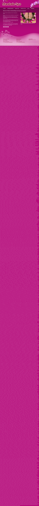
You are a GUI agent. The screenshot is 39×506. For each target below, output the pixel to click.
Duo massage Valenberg (35, 106)
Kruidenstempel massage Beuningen (33, 201)
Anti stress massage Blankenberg (4, 45)
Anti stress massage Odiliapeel (9, 58)
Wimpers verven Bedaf (26, 439)
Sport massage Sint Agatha (24, 328)
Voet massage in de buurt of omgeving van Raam (8, 429)
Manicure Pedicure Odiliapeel (13, 240)
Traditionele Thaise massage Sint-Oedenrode (29, 394)
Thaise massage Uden (16, 368)
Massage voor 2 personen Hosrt (31, 273)
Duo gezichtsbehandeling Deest (31, 69)
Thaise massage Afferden (24, 351)
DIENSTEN (17, 8)
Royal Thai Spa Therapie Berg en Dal (3, 290)
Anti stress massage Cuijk (35, 45)
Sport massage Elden (4, 318)
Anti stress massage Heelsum (11, 50)
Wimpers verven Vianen (14, 456)
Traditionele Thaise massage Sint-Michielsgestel (21, 394)
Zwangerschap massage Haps (21, 466)
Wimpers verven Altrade (30, 438)
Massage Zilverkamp (3, 261)
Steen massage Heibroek (10, 339)
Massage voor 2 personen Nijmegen (10, 278)
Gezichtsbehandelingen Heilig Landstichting (9, 141)
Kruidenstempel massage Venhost (26, 222)
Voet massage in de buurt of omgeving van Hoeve (14, 417)
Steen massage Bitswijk (18, 334)
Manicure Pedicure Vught (14, 245)
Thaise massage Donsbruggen (2, 355)
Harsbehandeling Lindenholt (33, 189)
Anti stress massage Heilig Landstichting (8, 51)
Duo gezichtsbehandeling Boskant (20, 68)
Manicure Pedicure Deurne (18, 229)
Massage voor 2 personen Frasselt (14, 268)
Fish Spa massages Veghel (18, 128)
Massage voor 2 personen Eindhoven (19, 267)
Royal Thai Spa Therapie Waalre (31, 311)
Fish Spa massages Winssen (31, 130)
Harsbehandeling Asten (16, 179)
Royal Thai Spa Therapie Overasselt (31, 306)
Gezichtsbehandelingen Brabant (2, 135)
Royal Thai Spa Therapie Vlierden (14, 311)
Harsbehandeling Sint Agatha (35, 194)
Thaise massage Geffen (25, 356)
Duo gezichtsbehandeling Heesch (31, 74)
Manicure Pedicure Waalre (19, 245)
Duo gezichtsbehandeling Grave (8, 73)
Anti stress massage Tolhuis (17, 61)
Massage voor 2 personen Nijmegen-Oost (32, 278)
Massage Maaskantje (5, 255)
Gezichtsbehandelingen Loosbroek (32, 145)
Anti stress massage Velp (26, 62)
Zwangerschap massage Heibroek (28, 467)
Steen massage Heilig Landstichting (23, 339)
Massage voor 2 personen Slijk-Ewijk (8, 283)
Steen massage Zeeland (2, 351)
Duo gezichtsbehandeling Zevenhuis (14, 91)
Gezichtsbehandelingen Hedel (2, 140)
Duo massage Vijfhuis (33, 107)
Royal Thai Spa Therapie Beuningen (27, 290)
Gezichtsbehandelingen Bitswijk (2, 134)
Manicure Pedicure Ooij (33, 240)
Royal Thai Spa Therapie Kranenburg (32, 300)
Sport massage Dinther (35, 316)
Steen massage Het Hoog (23, 340)
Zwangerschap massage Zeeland (20, 483)
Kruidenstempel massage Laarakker (31, 212)
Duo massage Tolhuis (19, 106)
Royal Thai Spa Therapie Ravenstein (27, 307)
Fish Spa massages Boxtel (12, 112)
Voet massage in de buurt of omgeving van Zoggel (15, 438)
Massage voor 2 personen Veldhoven (36, 284)
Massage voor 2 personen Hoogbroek (25, 273)
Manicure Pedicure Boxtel (18, 228)
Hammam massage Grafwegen (17, 163)
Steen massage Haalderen (9, 338)
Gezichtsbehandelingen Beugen (21, 133)
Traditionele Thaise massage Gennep (23, 379)
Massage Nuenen (26, 256)
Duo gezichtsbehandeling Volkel (10, 89)
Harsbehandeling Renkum (6, 194)
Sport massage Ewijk (18, 318)
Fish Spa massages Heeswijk (5, 117)
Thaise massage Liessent (4, 362)
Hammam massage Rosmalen (2, 174)
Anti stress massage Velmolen (20, 62)
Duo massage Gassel (8, 96)
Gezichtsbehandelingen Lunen (8, 146)
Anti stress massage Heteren (18, 52)
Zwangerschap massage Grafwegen (23, 465)
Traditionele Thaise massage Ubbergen (30, 395)
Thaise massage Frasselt (17, 356)
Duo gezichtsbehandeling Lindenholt (31, 79)
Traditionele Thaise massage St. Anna (11, 395)
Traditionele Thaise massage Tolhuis (24, 395)
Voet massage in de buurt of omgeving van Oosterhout (14, 427)
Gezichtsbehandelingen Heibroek (30, 140)
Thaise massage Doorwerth (7, 355)
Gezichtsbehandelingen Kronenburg (3, 144)
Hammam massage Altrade (2, 157)
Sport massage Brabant (2, 316)
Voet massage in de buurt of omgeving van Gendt (35, 410)
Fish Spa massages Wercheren (6, 130)
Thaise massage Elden (34, 355)
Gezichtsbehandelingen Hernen (33, 141)
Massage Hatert (32, 251)
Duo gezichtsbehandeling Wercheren (33, 89)
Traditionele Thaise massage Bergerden (27, 373)
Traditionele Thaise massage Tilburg (17, 395)
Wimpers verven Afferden (26, 438)
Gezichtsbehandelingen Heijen (35, 140)
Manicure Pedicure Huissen (30, 235)
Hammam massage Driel (7, 161)
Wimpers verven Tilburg (33, 454)
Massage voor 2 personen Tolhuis (31, 283)
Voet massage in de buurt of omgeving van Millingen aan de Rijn (27, 423)
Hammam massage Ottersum (19, 172)
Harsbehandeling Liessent (24, 189)
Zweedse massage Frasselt (24, 489)
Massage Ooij (11, 257)
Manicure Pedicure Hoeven (15, 235)
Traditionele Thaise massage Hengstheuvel (16, 382)
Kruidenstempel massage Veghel (3, 222)
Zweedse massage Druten (24, 488)
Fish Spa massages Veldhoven (23, 128)
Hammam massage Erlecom (2, 162)
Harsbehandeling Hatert (21, 185)
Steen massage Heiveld (28, 339)
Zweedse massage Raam (8, 500)
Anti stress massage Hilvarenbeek (29, 52)
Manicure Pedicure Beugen (15, 227)
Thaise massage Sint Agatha (6, 367)
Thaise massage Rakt (3, 366)
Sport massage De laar (18, 316)
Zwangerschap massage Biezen (30, 460)
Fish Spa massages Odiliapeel (21, 124)
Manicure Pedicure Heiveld (31, 233)
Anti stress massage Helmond (19, 51)
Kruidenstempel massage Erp (19, 205)
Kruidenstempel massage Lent (5, 213)
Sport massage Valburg (35, 329)
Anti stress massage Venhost (30, 62)
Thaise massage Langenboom (21, 361)
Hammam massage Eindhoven (27, 161)
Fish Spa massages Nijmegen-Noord (21, 123)
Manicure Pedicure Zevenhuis (35, 246)
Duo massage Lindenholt (11, 101)
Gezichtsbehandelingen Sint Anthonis (3, 152)
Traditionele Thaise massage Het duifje (6, 383)
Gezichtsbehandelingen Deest (30, 135)
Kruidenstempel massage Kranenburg (18, 212)
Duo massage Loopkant (19, 101)
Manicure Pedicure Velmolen (16, 244)
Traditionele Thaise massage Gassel (29, 378)
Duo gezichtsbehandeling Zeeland (8, 91)
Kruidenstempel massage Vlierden (12, 223)
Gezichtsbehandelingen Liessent (4, 145)
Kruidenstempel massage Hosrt (9, 211)
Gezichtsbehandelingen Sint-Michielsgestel (10, 152)
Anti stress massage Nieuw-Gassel (29, 56)
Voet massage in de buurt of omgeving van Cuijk (24, 405)
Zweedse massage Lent (15, 495)
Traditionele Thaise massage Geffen (35, 378)
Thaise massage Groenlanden (27, 357)
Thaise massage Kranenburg (6, 361)
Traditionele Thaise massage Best (34, 373)
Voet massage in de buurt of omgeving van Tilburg (10, 432)
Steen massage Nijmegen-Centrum (17, 344)
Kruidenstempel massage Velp (20, 222)
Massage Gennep (2, 251)
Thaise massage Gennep (5, 357)
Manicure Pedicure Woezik (21, 246)
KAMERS (32, 8)
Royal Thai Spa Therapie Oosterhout (8, 306)
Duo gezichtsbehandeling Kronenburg (16, 78)
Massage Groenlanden (19, 251)
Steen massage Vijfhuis (18, 349)
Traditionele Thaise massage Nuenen (25, 390)
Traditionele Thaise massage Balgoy (12, 372)
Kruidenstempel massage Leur (10, 213)
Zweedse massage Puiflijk (4, 500)
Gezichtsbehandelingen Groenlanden (3, 139)
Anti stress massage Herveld (35, 51)
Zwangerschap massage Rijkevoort (16, 478)
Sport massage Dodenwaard (6, 317)
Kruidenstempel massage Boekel (21, 202)
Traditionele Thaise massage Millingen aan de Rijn (20, 388)
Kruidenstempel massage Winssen (34, 224)
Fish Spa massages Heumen (2, 119)
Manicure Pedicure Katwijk (35, 235)
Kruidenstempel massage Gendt (20, 206)
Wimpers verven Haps (4, 445)
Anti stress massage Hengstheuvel (25, 51)
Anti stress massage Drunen (26, 47)
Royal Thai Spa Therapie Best (15, 290)
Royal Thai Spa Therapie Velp (24, 310)
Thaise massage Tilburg (3, 368)
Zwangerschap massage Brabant (33, 461)
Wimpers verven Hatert (8, 445)
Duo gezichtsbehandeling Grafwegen (32, 72)
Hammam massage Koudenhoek (22, 167)
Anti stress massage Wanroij (30, 63)
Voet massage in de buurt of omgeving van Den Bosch (30, 406)
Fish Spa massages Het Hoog (31, 118)
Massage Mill (17, 255)
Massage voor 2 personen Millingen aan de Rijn (15, 277)
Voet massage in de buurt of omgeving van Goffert (13, 411)
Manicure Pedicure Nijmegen (2, 239)
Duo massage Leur (30, 100)
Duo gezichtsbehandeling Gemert (8, 72)
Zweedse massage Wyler (35, 504)
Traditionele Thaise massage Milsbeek (28, 388)
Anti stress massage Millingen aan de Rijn (6, 56)
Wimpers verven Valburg (12, 455)
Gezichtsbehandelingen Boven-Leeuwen (26, 134)
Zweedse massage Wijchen (15, 504)
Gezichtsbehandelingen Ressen (2, 151)
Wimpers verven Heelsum (21, 445)
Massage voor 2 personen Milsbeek (22, 277)
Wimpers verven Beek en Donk (34, 439)
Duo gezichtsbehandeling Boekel (14, 68)
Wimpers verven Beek (30, 439)
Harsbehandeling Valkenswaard (22, 196)
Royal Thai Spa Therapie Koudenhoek (25, 300)
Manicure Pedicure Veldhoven (11, 244)
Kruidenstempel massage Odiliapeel (7, 217)
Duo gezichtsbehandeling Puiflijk (32, 84)
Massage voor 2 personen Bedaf (32, 262)
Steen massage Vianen (14, 349)
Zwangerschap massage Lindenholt (14, 472)
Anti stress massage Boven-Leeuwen (20, 45)
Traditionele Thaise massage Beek (24, 372)
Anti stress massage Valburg (32, 61)
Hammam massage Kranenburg (28, 167)
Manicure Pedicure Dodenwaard (27, 229)
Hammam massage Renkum (26, 173)
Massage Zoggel (7, 261)
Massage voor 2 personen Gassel (20, 268)
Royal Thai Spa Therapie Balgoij (33, 288)
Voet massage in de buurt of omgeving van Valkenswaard (24, 433)
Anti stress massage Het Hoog (13, 52)
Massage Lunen (1, 255)
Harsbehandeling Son (24, 195)
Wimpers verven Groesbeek (32, 444)
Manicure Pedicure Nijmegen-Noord (15, 239)
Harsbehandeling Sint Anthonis (2, 195)
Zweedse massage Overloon (32, 499)
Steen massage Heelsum (30, 338)
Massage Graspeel (12, 251)
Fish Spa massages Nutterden (16, 124)
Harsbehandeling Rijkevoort (15, 194)
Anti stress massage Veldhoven (15, 62)
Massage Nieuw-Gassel (37, 255)
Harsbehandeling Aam (23, 178)
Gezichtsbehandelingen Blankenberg (9, 134)
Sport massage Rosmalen (10, 328)
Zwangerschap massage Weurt (16, 482)
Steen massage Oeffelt (21, 345)
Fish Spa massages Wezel (15, 130)
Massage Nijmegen (1, 256)
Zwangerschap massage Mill (35, 473)
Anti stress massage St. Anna (7, 61)
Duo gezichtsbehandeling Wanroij (27, 89)
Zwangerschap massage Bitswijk (35, 460)
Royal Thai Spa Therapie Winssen (34, 312)
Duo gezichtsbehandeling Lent (35, 78)
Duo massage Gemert (20, 96)
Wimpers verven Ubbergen (3, 455)
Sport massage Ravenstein (27, 327)
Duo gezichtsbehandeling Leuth (7, 79)
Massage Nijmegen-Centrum (6, 256)
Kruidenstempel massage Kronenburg (24, 212)
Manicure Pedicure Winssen (16, 246)
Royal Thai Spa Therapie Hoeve (6, 299)
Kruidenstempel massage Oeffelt (12, 217)
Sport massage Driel (20, 317)
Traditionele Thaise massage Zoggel (27, 399)
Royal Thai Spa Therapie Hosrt (24, 299)
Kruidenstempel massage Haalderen (32, 207)
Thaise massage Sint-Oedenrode (23, 367)
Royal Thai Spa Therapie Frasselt (17, 294)
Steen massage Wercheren (5, 350)
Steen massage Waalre (34, 349)
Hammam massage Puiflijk (2, 173)
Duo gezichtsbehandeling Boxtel (33, 68)
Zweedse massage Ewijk (19, 489)
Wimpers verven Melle (9, 450)
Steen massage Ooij (34, 345)
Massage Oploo (17, 257)
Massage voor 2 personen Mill (8, 277)
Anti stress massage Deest (17, 46)
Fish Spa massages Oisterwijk (36, 124)
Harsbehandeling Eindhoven (2, 183)
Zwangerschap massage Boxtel (27, 461)
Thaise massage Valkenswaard (30, 368)
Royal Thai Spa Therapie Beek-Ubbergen (24, 289)
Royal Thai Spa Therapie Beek (11, 289)
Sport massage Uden (31, 329)
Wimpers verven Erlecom (6, 443)
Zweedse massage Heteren (2, 493)
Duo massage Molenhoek (26, 102)
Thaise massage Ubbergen (12, 368)
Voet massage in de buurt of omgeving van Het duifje (7, 416)
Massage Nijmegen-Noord (10, 256)
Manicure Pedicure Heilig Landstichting (25, 233)
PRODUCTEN (23, 8)
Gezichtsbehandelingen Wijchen (19, 155)
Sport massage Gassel (27, 318)
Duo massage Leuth (34, 100)
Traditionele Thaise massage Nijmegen (18, 389)
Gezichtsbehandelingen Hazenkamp (32, 139)
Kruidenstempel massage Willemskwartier (27, 224)
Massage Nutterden (33, 256)
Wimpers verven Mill (13, 450)
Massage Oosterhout (14, 257)
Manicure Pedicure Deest (8, 229)
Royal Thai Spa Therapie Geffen (28, 294)
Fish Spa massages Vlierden (20, 129)
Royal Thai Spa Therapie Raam (16, 307)
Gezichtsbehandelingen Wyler (4, 156)
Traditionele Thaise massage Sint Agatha (6, 394)
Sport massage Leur (22, 323)
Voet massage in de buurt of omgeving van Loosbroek (32, 421)
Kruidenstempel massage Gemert (15, 206)
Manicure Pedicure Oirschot (23, 240)
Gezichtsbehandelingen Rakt (19, 150)
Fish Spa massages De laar (36, 112)
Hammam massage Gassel (21, 162)
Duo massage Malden (5, 102)
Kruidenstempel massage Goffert (32, 206)
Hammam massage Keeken (3, 167)
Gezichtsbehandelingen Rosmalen (14, 151)
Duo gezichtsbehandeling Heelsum (20, 74)
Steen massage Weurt (10, 350)
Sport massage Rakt (23, 327)
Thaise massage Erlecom (5, 356)
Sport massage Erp (15, 318)
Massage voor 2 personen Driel (33, 266)
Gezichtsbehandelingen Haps (21, 139)
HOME (4, 8)
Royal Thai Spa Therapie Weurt (10, 312)
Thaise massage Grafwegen (14, 357)
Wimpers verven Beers (6, 440)
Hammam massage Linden (34, 168)
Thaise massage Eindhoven (29, 355)
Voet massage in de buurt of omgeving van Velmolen (13, 434)
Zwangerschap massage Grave (34, 465)
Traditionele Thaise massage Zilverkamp (20, 399)
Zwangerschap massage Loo (20, 472)
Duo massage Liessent (3, 101)
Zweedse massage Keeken (8, 494)
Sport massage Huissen (8, 322)
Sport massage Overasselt (2, 327)
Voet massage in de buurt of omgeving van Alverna (22, 400)
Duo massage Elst (28, 95)
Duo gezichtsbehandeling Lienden (13, 79)
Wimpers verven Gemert (35, 443)
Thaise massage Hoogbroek (5, 360)
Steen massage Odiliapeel (17, 345)
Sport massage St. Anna (15, 329)
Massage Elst (11, 250)
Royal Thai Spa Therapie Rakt (21, 307)
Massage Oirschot (4, 257)
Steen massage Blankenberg (22, 334)
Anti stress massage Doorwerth (17, 47)
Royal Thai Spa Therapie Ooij (2, 306)
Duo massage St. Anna (12, 106)
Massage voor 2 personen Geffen (25, 268)
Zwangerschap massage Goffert (17, 465)
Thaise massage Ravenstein (7, 366)
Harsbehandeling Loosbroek (8, 190)
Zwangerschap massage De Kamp (11, 462)
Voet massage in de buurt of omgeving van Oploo (23, 427)
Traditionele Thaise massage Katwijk (33, 384)
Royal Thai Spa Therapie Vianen (3, 311)
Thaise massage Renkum (16, 366)
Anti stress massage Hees (16, 50)
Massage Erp (17, 250)
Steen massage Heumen (32, 340)
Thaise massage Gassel (21, 356)
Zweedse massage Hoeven (22, 493)
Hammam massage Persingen (35, 172)
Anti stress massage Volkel (16, 63)
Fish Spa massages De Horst (26, 112)
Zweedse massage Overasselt (27, 499)
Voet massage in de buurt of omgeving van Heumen (34, 416)
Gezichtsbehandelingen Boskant (20, 134)
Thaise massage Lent (26, 361)
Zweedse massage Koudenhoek (27, 494)
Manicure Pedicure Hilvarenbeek (6, 235)
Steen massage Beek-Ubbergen (17, 333)
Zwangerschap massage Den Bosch (29, 462)
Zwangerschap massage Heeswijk (23, 467)
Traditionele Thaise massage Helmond (9, 382)
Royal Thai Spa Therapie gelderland (34, 294)
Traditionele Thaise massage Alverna (13, 371)
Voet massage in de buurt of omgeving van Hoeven (22, 417)
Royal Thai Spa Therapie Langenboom (13, 301)
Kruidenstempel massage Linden (33, 213)
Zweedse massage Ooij (4, 499)
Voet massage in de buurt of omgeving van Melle (10, 423)
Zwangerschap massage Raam (20, 477)
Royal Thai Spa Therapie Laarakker (7, 301)
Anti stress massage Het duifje (8, 52)
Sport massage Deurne (31, 316)
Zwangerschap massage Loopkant (25, 472)
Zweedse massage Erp (15, 489)
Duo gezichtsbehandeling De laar (25, 69)
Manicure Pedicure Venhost (25, 244)
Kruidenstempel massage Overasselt (22, 218)
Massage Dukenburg (2, 250)
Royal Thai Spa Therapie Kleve (19, 300)
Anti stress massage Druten (31, 47)
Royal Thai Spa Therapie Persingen (5, 307)
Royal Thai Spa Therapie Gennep (13, 295)
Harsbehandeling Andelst (2, 179)
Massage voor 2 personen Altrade (23, 261)
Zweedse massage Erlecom (11, 489)
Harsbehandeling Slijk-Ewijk (20, 195)
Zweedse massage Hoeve (17, 493)
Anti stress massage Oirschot (19, 58)
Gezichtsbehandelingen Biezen (33, 133)
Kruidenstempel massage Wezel (14, 224)
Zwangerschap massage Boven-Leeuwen (21, 461)
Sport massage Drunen (24, 317)
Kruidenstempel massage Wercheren (3, 224)
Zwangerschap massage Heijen (34, 467)
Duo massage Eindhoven (21, 95)
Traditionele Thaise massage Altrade (6, 371)
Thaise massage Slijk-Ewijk (29, 367)
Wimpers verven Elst (2, 443)
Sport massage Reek (31, 327)
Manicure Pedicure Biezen (25, 227)
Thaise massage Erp (8, 356)
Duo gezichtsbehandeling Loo (36, 79)
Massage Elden (8, 250)
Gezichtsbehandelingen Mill (36, 146)
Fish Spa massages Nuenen (6, 124)
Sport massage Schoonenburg (18, 328)
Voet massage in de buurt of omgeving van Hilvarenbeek (5, 417)
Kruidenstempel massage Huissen (15, 211)
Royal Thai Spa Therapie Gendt (7, 295)
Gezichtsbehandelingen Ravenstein (25, 150)
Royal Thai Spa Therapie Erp (6, 294)
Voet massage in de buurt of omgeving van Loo (15, 421)
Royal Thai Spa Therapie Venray (36, 310)
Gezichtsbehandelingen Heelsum (8, 140)
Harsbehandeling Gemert (7, 184)
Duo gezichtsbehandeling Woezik (32, 90)
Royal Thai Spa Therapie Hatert (28, 296)
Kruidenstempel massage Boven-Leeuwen (33, 202)
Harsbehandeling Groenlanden (2, 185)
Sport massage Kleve (27, 322)
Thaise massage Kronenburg (11, 361)
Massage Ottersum (22, 257)
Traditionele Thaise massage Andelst (19, 371)
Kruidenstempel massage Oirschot (18, 217)
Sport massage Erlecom (11, 318)
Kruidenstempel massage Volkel (17, 223)
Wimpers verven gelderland (30, 443)
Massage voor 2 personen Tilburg (25, 283)
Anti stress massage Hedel (6, 50)
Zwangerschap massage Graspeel (29, 465)
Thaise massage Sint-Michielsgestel (18, 367)
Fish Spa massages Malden (4, 122)
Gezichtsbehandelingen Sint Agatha (33, 151)
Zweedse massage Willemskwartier (20, 504)
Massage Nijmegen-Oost (15, 256)
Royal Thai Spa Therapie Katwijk (35, 299)
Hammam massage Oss (15, 172)
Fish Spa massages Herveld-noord (20, 118)
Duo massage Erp (35, 95)
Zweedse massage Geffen (33, 489)
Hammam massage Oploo (10, 172)
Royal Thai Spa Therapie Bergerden (10, 290)
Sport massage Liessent (34, 323)
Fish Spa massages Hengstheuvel (5, 118)
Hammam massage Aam (32, 156)
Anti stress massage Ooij (29, 58)
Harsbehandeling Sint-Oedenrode (14, 195)
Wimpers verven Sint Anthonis (4, 454)
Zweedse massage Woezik (31, 504)
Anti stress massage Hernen (30, 51)
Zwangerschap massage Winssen (3, 483)
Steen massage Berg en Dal (30, 333)
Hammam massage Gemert (35, 162)
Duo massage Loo (15, 101)
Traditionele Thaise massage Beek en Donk (31, 372)
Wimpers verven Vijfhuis (19, 456)
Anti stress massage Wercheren (36, 63)
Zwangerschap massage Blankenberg (3, 461)
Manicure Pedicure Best (11, 227)
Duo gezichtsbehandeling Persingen (26, 84)
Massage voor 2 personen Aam (11, 261)
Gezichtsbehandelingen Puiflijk (8, 150)
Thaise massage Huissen (14, 360)
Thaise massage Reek (12, 366)
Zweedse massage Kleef (18, 494)
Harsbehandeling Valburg (12, 196)
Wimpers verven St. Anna (29, 454)
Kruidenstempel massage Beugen (27, 201)
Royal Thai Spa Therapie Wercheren (4, 312)
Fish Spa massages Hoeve (13, 119)
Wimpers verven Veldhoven (31, 455)
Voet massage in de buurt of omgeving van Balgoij (27, 401)
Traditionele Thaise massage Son (5, 395)
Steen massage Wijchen (18, 350)
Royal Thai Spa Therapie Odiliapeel (18, 305)
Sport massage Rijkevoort (5, 328)
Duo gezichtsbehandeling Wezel (7, 90)
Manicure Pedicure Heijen (15, 233)
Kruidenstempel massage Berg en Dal (9, 201)
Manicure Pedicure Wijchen (5, 246)
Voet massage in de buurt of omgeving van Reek (34, 429)
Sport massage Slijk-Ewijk (7, 329)
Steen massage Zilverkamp (11, 351)
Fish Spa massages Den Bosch (7, 113)
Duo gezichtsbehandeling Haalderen (27, 73)
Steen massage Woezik (32, 350)
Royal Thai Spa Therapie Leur (24, 301)
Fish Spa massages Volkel (25, 129)
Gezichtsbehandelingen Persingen (3, 150)
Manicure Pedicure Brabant (22, 228)
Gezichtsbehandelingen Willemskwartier (25, 155)
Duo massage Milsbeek (22, 102)
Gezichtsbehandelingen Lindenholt (15, 145)
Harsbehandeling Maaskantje (22, 190)
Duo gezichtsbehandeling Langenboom (29, 78)
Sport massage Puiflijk (15, 327)
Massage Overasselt (26, 257)
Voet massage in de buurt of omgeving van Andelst (30, 400)
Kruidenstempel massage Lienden (21, 213)
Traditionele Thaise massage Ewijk (16, 378)
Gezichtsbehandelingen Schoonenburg (26, 151)
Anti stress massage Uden (28, 61)
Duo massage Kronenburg (14, 100)
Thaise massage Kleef (31, 360)
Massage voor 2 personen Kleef (22, 274)
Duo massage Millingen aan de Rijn (17, 102)
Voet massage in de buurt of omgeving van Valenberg (15, 433)
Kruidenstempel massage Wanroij (34, 223)
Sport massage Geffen (31, 318)
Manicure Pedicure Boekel (2, 228)
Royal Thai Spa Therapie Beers (30, 289)
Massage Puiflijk (36, 257)
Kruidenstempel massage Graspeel (7, 207)
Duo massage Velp (18, 107)
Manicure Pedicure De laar (3, 229)
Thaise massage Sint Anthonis (12, 367)
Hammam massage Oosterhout (5, 172)
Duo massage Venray (26, 107)
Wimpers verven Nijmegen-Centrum (10, 451)
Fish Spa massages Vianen (10, 129)
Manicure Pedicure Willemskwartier (11, 246)
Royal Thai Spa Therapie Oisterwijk (35, 305)
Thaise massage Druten (20, 355)
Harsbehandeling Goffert (20, 184)
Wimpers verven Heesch (29, 445)
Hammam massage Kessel (8, 167)
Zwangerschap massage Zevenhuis (26, 483)
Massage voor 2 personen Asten (15, 262)
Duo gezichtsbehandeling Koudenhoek (3, 78)
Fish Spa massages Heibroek (10, 117)
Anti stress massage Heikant (2, 51)
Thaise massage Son (33, 367)
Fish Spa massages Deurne (12, 113)
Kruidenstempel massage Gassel (36, 205)
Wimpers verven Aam (22, 438)
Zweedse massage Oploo (13, 499)
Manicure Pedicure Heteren (33, 234)
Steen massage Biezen (14, 334)
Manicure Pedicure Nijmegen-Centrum (8, 239)
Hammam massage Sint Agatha (19, 174)
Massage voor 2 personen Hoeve (13, 273)
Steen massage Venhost (6, 349)
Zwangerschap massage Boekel (9, 461)
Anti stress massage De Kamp (7, 46)
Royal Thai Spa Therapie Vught (25, 311)
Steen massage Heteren (27, 340)
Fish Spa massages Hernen (10, 118)
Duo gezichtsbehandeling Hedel (14, 74)
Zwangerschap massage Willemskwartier (33, 482)
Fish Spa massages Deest (2, 113)
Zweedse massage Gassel (29, 489)
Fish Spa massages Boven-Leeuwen (6, 112)
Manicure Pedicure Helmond (36, 233)
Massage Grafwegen (9, 251)
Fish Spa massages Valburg (2, 128)
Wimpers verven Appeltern (9, 439)
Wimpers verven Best (24, 440)
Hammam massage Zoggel (19, 178)
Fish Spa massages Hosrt (28, 119)
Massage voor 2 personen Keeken (10, 274)
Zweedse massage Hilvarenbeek (12, 493)
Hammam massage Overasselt (24, 172)
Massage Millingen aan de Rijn (21, 255)
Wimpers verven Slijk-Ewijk (21, 454)
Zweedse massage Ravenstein (17, 500)
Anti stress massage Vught (21, 63)
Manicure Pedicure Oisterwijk (28, 240)
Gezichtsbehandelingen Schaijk (20, 151)
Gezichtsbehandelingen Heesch (19, 140)
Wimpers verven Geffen (26, 443)
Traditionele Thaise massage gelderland (3, 379)
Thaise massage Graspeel (18, 357)
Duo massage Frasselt (5, 96)
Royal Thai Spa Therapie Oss (19, 306)
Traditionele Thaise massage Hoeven (7, 384)
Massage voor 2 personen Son (13, 283)
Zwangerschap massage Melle (29, 473)
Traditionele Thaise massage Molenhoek (34, 388)
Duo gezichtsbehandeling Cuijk (7, 69)
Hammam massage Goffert (12, 163)
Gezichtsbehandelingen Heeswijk (24, 140)
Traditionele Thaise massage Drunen (4, 377)
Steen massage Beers (22, 333)
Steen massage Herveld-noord (13, 340)
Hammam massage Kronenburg (34, 167)
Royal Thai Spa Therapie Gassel (23, 294)
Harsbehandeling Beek (32, 179)
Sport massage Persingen (11, 327)
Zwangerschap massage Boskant (15, 461)
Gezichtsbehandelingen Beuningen (27, 133)
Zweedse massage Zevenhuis (7, 505)
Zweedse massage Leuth (23, 495)
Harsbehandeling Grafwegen (24, 184)
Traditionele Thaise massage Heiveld (3, 382)
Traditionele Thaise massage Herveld (30, 382)
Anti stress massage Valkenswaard (5, 62)
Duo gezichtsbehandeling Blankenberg (8, 68)
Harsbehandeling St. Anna (28, 195)
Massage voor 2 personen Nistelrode (7, 279)
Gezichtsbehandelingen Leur (26, 144)
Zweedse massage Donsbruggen (5, 488)
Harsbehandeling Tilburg (33, 195)
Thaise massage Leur (30, 361)
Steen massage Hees (34, 338)
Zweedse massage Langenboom (10, 495)
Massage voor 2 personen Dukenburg (12, 267)
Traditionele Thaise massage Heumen (26, 383)
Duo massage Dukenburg (17, 95)
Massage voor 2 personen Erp (2, 268)
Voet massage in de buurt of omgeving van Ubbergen (27, 432)
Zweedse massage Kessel (13, 494)
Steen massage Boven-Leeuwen (36, 334)
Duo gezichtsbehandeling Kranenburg (10, 78)
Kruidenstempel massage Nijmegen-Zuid (13, 216)
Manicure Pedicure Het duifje (23, 234)
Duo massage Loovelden (28, 101)
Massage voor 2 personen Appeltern (9, 262)
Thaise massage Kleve (35, 360)
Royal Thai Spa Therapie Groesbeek (11, 296)
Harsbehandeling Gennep (16, 184)
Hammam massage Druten (17, 161)
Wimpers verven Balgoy (22, 439)
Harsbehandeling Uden (8, 196)
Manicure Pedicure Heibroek (10, 233)
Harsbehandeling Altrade (32, 178)
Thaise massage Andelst (37, 351)
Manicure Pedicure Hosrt (25, 235)
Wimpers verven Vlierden (23, 456)
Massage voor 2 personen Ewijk (8, 268)
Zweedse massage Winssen (26, 504)
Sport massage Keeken (16, 322)
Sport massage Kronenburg (4, 323)
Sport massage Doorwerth (16, 317)
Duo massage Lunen (31, 101)
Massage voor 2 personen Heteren (32, 272)
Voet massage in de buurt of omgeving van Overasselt (10, 428)
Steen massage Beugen (5, 334)
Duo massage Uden (27, 106)
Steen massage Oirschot (25, 345)
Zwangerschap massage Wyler (14, 483)
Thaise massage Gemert (34, 356)
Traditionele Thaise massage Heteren (19, 383)
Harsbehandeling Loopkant (3, 190)
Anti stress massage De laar (12, 46)
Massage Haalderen (26, 251)
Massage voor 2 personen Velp (9, 285)
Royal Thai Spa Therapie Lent (19, 301)
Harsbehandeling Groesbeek (7, 185)
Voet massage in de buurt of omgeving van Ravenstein (25, 429)
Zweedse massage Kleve (22, 494)
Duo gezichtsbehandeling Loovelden (15, 80)
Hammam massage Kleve (17, 167)
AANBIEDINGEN (10, 8)
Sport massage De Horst (10, 316)
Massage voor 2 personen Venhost (15, 285)
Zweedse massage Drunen (20, 488)
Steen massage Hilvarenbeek (36, 340)
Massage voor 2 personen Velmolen (3, 285)
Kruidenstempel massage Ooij (30, 217)
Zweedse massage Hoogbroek (27, 493)
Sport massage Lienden (29, 323)
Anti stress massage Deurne (27, 46)
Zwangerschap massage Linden (8, 472)
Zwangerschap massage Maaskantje (12, 473)
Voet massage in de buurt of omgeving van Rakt (16, 429)
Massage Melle (14, 255)
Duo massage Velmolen (14, 107)
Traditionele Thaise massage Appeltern (32, 371)
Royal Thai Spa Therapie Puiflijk (10, 307)
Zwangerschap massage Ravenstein (31, 477)
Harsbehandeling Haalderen (12, 185)
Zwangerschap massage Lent (19, 471)
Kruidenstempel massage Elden (2, 205)
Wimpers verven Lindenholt (8, 449)
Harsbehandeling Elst (11, 183)
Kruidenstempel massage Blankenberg (15, 202)
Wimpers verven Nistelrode (32, 451)
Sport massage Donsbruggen (11, 317)
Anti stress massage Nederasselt (23, 56)
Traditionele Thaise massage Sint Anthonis (13, 394)
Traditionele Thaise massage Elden (31, 377)
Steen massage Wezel (14, 350)
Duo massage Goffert (32, 96)
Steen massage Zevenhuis (6, 351)
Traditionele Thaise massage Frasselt (22, 378)
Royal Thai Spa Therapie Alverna (4, 288)
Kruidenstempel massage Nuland (32, 216)
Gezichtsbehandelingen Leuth (31, 144)
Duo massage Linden (7, 101)
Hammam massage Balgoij (31, 157)
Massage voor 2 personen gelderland (32, 268)
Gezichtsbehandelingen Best (16, 133)
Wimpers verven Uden (8, 455)
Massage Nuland (29, 256)
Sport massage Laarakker (9, 323)
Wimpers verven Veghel (26, 455)
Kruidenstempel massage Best (21, 201)
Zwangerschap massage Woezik (8, 483)
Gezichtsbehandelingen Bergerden (11, 133)
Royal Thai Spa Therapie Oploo (14, 306)
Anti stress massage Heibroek (31, 50)
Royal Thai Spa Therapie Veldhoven (13, 310)
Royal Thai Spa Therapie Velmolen (19, 310)
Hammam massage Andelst (12, 157)
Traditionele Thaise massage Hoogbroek (14, 384)
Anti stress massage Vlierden (11, 63)
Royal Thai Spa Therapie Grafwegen (25, 295)
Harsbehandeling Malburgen (27, 190)
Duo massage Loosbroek (23, 101)
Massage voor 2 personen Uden (4, 284)
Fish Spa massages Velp (34, 128)
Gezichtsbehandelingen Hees (13, 140)
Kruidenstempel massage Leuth (15, 213)
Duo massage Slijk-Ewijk (4, 106)
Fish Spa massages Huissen (33, 119)
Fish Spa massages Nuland (11, 124)
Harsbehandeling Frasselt (27, 183)
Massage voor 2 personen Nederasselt (35, 277)
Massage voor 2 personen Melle (2, 277)
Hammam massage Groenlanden (32, 163)
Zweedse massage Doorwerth (10, 488)
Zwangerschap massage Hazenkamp (33, 466)
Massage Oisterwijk (8, 257)
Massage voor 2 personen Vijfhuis (32, 285)
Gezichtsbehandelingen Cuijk (8, 135)
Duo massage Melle (9, 102)
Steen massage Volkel (26, 349)
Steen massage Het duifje (18, 340)
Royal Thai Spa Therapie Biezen (32, 290)
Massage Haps (29, 251)
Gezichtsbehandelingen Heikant (2, 141)
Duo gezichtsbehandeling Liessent (19, 79)
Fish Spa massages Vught (29, 129)
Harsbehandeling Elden (7, 183)
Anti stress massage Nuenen (32, 57)
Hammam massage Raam (7, 173)
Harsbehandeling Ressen (11, 194)
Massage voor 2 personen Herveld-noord (12, 272)
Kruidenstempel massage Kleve (5, 212)
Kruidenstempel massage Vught (23, 223)
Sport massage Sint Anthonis (28, 328)
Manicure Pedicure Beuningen (20, 227)
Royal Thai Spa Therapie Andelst (10, 288)
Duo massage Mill (12, 102)
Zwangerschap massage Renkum (4, 478)
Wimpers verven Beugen (28, 440)
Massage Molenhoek (29, 255)
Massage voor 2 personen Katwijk (4, 274)
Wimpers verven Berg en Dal (15, 440)
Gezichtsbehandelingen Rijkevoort (8, 151)
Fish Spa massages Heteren (36, 118)
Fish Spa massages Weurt (11, 130)
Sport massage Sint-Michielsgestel (34, 328)
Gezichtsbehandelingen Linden (9, 145)
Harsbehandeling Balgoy (24, 179)
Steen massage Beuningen (9, 334)
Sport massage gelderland (35, 318)
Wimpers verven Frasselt (18, 443)
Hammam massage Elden (32, 161)
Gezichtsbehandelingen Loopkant (26, 145)
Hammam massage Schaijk (7, 174)
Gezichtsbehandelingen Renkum (35, 150)
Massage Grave (15, 251)
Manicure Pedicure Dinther (22, 229)
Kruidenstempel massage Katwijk (20, 211)
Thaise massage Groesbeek (32, 357)
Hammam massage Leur (16, 168)
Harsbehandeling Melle (36, 190)
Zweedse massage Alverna (19, 484)
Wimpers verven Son (25, 454)
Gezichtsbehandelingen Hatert (26, 139)
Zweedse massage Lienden (28, 495)
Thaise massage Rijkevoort (25, 366)
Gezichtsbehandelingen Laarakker (9, 144)
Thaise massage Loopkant (21, 362)
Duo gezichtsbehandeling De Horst (13, 69)
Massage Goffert (5, 251)
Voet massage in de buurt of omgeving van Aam (35, 399)
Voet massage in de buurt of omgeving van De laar (12, 406)
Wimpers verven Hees (25, 445)
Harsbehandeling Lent (7, 189)
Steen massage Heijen (14, 339)
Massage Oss (20, 257)
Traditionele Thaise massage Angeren (25, 371)
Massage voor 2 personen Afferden (17, 261)
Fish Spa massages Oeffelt (26, 124)
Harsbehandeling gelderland (2, 184)
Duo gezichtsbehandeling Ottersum (7, 84)
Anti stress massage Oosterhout (34, 58)
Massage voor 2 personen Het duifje (19, 272)
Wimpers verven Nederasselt (33, 450)
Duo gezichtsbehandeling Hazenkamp (8, 74)
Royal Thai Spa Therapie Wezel (16, 312)
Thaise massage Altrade (28, 351)
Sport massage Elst (7, 318)
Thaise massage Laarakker (16, 361)
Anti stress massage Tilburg (13, 61)
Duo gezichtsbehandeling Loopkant (3, 80)
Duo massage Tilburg (15, 106)
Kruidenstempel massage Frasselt (30, 205)
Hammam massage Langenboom (6, 168)
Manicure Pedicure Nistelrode (32, 239)
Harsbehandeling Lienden (19, 189)
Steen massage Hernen (5, 340)
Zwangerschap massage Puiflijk (15, 477)
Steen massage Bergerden (35, 333)
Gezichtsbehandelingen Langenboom (15, 144)
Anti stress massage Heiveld (14, 51)
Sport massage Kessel (20, 322)
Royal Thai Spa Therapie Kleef (14, 300)
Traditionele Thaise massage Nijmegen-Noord (34, 389)
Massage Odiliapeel (36, 256)
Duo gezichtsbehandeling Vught (15, 89)
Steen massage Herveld (9, 340)
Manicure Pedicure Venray (30, 244)
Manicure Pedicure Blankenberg (35, 227)
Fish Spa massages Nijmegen (8, 123)
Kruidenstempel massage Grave (12, 207)
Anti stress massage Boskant (14, 45)
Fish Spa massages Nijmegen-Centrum (14, 123)
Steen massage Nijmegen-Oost (28, 344)
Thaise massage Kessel (27, 360)
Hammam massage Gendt (2, 163)
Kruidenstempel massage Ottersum (16, 218)
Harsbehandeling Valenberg (17, 196)
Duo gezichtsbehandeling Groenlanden (14, 73)
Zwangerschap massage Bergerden (7, 460)
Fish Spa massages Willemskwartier (26, 130)
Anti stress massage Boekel (9, 45)
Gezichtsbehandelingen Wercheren (3, 155)
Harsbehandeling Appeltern (11, 179)
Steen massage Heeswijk (5, 339)
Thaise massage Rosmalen (29, 366)
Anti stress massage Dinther (32, 46)
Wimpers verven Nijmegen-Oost (22, 451)
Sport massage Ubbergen (27, 329)
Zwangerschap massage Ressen (9, 478)
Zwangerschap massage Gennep (11, 465)
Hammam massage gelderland (30, 162)
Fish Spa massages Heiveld (32, 117)
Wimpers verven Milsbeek (24, 450)
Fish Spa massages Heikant (20, 117)
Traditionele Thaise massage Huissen (27, 384)
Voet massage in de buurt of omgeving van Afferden (4, 400)
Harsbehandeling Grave (34, 184)
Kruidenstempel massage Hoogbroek (3, 211)
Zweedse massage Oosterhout (8, 499)
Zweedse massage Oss (18, 499)
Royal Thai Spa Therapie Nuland (6, 305)
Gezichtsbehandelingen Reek (30, 150)
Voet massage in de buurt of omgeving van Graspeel (31, 411)
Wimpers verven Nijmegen (5, 451)
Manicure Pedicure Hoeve (11, 235)
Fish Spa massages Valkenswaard (13, 128)
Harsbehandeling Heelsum (35, 185)
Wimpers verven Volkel (27, 456)
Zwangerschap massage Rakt (25, 477)
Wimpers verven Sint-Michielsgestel (10, 454)
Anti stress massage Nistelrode (27, 57)
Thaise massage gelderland (29, 356)
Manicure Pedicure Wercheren (28, 245)
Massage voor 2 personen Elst (30, 267)
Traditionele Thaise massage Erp (10, 378)
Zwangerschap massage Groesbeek (10, 466)
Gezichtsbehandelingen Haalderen (15, 139)
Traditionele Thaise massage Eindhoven (24, 377)
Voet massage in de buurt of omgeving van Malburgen (31, 422)
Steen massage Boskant (31, 334)
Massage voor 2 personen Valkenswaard (23, 284)
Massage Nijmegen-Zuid (19, 256)
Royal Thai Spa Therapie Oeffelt (24, 305)
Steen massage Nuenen (4, 345)
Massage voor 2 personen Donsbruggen (20, 266)
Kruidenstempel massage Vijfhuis (6, 223)
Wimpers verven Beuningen (32, 440)
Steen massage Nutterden (12, 345)
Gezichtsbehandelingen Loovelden (3, 146)
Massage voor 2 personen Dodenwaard (6, 266)
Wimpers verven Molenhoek (28, 450)
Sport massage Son (10, 329)
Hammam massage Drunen (12, 161)
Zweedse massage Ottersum (22, 499)
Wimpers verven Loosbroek (21, 449)
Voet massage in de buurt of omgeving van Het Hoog (16, 416)
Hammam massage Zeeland (3, 178)
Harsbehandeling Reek (2, 194)
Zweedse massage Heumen (7, 493)
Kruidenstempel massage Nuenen (26, 216)
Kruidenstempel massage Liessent (27, 213)
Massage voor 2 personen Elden (24, 267)
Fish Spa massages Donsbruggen (34, 113)
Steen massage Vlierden (22, 349)
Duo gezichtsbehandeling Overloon (20, 84)
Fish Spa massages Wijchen (20, 130)
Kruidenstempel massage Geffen (3, 206)
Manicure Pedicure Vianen (35, 244)
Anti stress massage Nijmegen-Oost (16, 57)
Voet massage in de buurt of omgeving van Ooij (6, 427)
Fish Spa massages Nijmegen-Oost (27, 123)
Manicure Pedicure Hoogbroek (20, 235)
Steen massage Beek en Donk (11, 333)
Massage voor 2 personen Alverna (29, 261)
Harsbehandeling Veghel (27, 196)
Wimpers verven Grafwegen (13, 444)
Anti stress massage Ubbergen (23, 61)
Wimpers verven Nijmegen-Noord (16, 451)
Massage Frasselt (22, 250)
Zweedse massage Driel (15, 488)
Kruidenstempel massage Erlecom (14, 205)
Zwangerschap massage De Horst (5, 462)
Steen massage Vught (30, 349)
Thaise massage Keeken (23, 360)
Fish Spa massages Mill (13, 122)
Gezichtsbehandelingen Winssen (32, 155)
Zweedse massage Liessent (33, 495)
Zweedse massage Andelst (23, 484)
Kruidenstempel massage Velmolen (15, 222)
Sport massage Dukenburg (32, 317)
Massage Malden (11, 255)
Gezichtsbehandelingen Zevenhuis (15, 156)
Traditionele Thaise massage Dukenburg (17, 377)
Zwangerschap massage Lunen (6, 473)
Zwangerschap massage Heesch (17, 467)
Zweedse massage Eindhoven (34, 488)
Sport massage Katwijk (12, 322)
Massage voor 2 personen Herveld (6, 272)
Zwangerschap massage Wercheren (10, 482)
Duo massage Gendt (24, 96)
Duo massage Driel (5, 95)
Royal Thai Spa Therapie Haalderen (17, 296)
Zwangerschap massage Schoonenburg (33, 478)
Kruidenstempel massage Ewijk (24, 205)
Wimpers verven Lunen (30, 449)
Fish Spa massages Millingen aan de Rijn (19, 122)
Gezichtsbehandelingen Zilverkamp (21, 156)
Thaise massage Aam (19, 351)
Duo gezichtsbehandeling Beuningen (26, 67)
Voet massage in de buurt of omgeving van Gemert (26, 410)
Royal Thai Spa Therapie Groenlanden (4, 296)
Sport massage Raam (19, 327)
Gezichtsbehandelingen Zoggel (27, 156)
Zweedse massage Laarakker (4, 495)
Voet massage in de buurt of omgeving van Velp (22, 434)
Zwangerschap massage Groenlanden (3, 466)
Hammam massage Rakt (11, 173)
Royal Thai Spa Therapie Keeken (3, 300)
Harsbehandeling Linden (28, 189)
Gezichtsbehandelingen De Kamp (19, 135)
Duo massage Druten (12, 95)
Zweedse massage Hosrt (32, 493)
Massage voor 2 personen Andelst (35, 261)
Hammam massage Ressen (31, 173)
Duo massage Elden (25, 95)
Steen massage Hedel (26, 338)
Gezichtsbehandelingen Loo (21, 145)
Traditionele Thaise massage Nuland (32, 390)
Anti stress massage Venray (35, 62)
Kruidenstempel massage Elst (8, 205)
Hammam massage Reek (21, 173)
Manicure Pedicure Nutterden (8, 240)
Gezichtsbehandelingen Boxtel (32, 134)
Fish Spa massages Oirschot (31, 124)
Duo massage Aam (30, 91)
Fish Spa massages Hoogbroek (23, 119)
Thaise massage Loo (17, 362)
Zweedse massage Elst (6, 489)
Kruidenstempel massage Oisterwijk (24, 217)
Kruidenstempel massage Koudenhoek (11, 212)
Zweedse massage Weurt (6, 504)
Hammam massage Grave (27, 163)
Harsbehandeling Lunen (17, 190)
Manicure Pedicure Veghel (6, 244)
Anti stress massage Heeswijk (25, 50)
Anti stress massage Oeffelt (14, 58)
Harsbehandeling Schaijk (25, 194)
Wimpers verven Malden (5, 450)
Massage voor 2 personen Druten (6, 267)
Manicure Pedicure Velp (21, 244)
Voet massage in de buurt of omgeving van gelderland (17, 410)
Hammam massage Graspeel (22, 163)
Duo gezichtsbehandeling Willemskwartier (19, 90)
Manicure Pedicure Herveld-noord (18, 234)
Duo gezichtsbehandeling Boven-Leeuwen (26, 68)
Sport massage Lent (18, 323)
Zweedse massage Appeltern (33, 484)
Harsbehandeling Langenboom (2, 189)
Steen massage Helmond (33, 339)
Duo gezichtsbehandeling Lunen (21, 80)
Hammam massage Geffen (25, 162)
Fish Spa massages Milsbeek (25, 122)
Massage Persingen (33, 257)
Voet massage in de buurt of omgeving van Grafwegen (22, 411)
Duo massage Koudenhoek (5, 100)
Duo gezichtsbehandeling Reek (19, 85)
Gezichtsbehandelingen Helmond (21, 141)
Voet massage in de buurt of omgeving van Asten (19, 401)
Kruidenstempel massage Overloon (28, 218)
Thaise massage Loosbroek (25, 362)
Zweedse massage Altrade (14, 484)
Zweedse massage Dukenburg (29, 488)
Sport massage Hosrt (4, 322)
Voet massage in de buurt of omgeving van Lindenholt (5, 421)
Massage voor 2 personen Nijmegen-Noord (24, 278)
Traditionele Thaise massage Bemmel (14, 373)
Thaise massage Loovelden (30, 362)
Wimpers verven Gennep (5, 444)
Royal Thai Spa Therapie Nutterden (12, 305)
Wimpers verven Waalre (35, 456)
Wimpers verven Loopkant (16, 449)
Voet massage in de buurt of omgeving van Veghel (34, 433)
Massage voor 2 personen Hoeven (19, 273)
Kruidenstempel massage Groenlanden (18, 207)
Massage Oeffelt (1, 257)
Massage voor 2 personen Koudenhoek (33, 274)
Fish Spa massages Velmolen (28, 128)
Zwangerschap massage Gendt (5, 465)
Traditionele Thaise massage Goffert (29, 379)
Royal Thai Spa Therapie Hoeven (12, 299)
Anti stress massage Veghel (10, 62)
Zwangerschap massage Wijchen (27, 482)
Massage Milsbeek (25, 255)
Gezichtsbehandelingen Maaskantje (14, 146)
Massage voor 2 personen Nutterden (26, 279)
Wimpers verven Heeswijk (34, 445)
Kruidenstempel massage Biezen (3, 202)
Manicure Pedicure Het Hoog (28, 234)
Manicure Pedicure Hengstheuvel (3, 234)
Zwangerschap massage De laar (17, 462)
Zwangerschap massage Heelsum (6, 467)
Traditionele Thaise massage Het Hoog (12, 383)
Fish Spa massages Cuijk (21, 112)
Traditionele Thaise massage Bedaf (18, 372)
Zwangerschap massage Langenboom (13, 471)
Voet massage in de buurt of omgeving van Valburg (6, 433)
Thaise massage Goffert (9, 357)
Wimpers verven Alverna (34, 438)
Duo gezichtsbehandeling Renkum (25, 85)
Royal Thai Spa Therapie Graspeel (31, 295)
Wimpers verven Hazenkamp (12, 445)
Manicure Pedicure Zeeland (30, 246)
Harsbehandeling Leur (11, 189)
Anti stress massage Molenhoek (17, 56)
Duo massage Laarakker (19, 100)
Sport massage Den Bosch (26, 316)
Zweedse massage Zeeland (2, 505)
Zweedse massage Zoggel (17, 505)
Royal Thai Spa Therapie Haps (23, 296)
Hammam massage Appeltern (21, 157)
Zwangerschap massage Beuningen (24, 460)
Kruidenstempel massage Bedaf (8, 200)
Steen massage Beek (7, 333)
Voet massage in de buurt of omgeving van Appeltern (10, 401)
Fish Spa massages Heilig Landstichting (26, 117)
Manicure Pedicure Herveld (13, 234)
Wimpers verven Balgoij (18, 439)
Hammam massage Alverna (7, 157)
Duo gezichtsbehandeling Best (14, 67)
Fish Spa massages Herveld (15, 118)
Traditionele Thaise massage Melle (7, 388)
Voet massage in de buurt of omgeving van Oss (32, 427)
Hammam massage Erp (7, 162)
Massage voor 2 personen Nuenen (14, 279)
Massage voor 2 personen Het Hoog (25, 272)
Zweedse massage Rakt (13, 500)
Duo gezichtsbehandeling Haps (33, 73)
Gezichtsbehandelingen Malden (26, 146)
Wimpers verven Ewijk (13, 443)
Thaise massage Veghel (35, 368)
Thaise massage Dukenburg (25, 355)
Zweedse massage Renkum (27, 500)
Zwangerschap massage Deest (23, 462)
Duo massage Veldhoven (10, 107)
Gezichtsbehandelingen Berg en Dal (5, 133)
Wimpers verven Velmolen (35, 455)
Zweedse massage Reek (23, 500)
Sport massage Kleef (24, 322)
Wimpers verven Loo (12, 449)
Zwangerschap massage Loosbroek (32, 472)
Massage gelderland (31, 250)
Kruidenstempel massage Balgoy (3, 200)
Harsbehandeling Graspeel (29, 184)
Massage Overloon (29, 257)
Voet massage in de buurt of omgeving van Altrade (13, 400)
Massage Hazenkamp (36, 251)
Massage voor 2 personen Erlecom (36, 267)
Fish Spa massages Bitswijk (23, 111)
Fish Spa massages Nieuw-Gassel (3, 123)
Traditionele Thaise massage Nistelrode (18, 390)
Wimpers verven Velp (2, 456)
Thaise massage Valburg (20, 368)
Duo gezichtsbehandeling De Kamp (20, 69)
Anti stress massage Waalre (26, 63)
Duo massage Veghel (6, 107)
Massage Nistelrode (23, 256)
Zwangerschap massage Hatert (27, 466)
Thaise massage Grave (23, 357)
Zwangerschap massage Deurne (34, 462)
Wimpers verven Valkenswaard (21, 455)
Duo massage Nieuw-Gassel (36, 102)
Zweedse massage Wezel (10, 504)
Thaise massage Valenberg (25, 368)
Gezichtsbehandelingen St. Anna (34, 152)
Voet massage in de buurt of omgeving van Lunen (12, 422)
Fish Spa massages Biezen (19, 111)
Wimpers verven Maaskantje (34, 449)
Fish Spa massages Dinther (17, 113)
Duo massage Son (8, 106)
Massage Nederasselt (32, 255)
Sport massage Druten (28, 317)
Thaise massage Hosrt (10, 360)
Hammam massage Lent (11, 168)
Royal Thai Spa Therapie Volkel (20, 311)
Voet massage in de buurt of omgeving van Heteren (25, 416)
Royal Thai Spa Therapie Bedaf (5, 289)
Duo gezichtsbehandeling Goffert (25, 72)
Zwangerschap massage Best (12, 460)
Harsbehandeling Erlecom (15, 183)
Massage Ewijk (19, 250)
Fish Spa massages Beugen (8, 111)
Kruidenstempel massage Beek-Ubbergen (27, 200)
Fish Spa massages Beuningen (14, 111)
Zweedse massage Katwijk (4, 494)
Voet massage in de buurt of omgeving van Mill (18, 423)
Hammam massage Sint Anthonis (24, 174)
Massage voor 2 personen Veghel (29, 284)
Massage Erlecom (14, 250)
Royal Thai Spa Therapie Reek (33, 307)
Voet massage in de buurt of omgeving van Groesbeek (20, 412)
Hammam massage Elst (37, 161)
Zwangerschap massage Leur (24, 471)
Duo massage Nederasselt (31, 102)
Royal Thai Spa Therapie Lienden (35, 301)
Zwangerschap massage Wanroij (4, 482)
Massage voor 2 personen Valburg (10, 284)
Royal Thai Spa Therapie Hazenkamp (34, 296)
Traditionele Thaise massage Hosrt (21, 384)
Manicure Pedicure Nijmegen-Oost (21, 239)
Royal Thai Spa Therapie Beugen (21, 290)
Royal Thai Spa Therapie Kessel (8, 300)
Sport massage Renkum (35, 327)
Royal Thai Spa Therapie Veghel (7, 310)
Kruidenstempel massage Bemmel (3, 201)
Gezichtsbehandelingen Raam (13, 150)
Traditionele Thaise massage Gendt (16, 379)
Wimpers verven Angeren (5, 439)
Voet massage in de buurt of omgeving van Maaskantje (21, 422)
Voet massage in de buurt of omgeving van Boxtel (7, 405)
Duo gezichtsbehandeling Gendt (14, 72)
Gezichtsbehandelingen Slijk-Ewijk (24, 152)
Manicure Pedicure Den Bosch (12, 229)
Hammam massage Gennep (7, 163)
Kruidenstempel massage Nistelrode (20, 216)
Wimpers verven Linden (4, 449)
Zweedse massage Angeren (28, 484)
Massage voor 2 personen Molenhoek (28, 277)
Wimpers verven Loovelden (26, 449)
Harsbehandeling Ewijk (23, 183)
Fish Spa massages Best (4, 111)
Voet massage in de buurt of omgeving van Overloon (20, 428)
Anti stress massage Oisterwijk (24, 58)
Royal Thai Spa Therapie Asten (27, 288)
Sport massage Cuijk (6, 316)
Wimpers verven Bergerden (20, 440)
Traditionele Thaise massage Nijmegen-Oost (4, 390)
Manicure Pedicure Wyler (25, 246)
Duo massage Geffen (12, 96)
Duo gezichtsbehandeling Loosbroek (9, 80)
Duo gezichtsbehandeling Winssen (26, 90)
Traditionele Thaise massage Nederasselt (3, 389)
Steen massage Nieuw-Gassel (6, 344)
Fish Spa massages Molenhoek (30, 122)
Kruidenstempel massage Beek (14, 200)
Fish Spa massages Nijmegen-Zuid (33, 123)
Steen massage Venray (10, 349)
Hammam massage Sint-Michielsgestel (30, 174)
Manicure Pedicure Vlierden (5, 245)
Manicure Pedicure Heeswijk (5, 233)
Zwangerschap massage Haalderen (16, 466)
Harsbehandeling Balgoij (20, 179)
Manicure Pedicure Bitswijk (30, 227)
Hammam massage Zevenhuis (8, 178)
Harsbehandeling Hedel (31, 185)
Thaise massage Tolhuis (7, 368)
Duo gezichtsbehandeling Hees (25, 74)
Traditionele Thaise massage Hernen (24, 382)
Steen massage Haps (14, 338)
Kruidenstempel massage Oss (10, 218)
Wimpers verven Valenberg (16, 455)
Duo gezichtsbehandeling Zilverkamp (20, 91)
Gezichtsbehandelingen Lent (21, 144)
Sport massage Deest (22, 316)
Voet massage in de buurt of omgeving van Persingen (29, 428)
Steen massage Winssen (28, 350)
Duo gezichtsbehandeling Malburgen (34, 80)
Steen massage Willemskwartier (22, 350)
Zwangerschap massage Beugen (18, 460)
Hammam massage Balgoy (36, 157)
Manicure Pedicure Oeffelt (18, 240)
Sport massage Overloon (7, 327)
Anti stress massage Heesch (20, 50)
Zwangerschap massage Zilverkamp (32, 483)
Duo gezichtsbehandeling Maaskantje (27, 80)
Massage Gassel (25, 250)
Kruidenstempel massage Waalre (28, 223)
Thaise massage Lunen (35, 362)
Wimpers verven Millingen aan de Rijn (18, 450)
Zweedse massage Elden (2, 489)
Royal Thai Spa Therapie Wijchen (21, 312)
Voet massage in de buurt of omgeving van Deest (21, 406)
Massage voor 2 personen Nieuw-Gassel (3, 278)
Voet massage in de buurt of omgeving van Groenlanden (10, 412)
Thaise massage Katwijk (18, 360)
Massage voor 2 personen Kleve (27, 274)
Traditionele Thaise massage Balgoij (6, 372)
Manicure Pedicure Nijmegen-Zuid (27, 239)
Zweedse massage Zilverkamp (12, 505)
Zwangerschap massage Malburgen (18, 473)
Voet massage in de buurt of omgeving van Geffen (8, 410)
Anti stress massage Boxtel (26, 45)
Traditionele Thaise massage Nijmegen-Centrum (25, 389)
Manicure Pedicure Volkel (10, 245)
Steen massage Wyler (36, 350)
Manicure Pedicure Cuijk (27, 228)
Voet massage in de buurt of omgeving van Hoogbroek (31, 417)
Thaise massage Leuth (34, 361)
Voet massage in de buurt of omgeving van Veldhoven (4, 434)
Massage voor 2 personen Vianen (26, 285)
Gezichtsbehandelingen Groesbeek (9, 139)
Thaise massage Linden (8, 362)
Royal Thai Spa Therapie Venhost (30, 310)
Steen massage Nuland (8, 345)
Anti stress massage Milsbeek (12, 56)
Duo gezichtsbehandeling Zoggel (26, 91)
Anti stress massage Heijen (36, 50)
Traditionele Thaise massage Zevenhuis (14, 399)
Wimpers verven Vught (31, 456)
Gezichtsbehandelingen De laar (25, 135)
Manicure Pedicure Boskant (7, 228)
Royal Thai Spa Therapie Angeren (16, 288)
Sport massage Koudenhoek (32, 322)
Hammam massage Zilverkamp (14, 178)
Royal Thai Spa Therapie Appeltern (22, 288)
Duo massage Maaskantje (36, 101)
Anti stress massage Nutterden (4, 58)
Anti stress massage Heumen (23, 52)
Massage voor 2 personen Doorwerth (27, 266)
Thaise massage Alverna (32, 351)
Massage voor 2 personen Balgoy (27, 262)
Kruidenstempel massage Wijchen (20, 224)
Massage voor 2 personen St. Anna (20, 283)
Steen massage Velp (2, 349)
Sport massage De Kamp (14, 316)
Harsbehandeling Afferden (27, 178)
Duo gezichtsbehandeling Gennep (20, 72)
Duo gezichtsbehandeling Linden (24, 79)
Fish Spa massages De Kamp (31, 112)
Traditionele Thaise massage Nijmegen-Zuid (11, 390)
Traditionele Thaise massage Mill (13, 388)
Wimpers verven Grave (22, 444)
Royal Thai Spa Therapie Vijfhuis (8, 311)
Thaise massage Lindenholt (12, 362)
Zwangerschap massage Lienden (35, 471)
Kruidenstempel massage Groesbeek (25, 207)
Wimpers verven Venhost (6, 456)
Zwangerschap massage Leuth (29, 471)
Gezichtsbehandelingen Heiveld (16, 141)
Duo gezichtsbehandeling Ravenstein (13, 85)
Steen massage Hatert (17, 338)
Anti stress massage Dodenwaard (5, 47)
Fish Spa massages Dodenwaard (22, 113)
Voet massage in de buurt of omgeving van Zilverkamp (6, 438)
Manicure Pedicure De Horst (31, 228)
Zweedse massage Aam (5, 484)
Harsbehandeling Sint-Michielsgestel (8, 195)
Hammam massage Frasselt (16, 162)
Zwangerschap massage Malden (24, 473)
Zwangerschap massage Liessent (3, 472)
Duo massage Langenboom (23, 100)
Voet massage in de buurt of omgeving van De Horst (33, 405)
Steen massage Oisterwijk (30, 345)
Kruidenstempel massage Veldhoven (9, 222)
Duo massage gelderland (16, 96)
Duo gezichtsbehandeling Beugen (20, 67)
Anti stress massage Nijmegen (34, 56)
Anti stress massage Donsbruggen (11, 47)
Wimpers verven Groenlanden (27, 444)
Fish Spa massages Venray (5, 129)
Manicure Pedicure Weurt (33, 245)
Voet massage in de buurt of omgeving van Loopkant (23, 421)
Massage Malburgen (8, 255)
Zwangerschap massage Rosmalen (22, 478)
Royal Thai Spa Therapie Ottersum (25, 306)
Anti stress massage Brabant (30, 45)
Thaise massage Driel (12, 355)
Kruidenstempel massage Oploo (5, 218)
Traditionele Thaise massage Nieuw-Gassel (11, 389)
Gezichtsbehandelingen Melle (31, 146)
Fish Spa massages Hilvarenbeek (8, 119)
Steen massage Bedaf (3, 333)
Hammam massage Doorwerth (2, 161)
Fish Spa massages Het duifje (26, 118)
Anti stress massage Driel (22, 47)
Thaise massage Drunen (16, 355)
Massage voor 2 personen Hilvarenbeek (6, 273)
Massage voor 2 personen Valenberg (16, 284)
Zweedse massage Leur (19, 495)
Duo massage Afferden (34, 91)
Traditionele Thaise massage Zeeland (7, 399)
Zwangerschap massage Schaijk (27, 478)
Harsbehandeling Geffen (36, 183)
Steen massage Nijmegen (11, 344)
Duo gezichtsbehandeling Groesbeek (21, 73)
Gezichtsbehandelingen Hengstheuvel (27, 141)
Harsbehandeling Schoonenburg (30, 194)
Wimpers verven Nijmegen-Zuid (27, 451)
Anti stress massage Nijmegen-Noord (9, 57)
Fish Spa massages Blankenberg (29, 111)
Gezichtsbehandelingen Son (29, 152)
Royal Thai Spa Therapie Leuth (29, 301)
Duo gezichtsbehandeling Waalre (21, 89)
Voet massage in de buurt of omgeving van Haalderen (29, 412)
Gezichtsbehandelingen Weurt (8, 155)
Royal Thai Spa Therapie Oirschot (29, 305)
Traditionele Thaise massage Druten (10, 377)
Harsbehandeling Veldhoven (31, 196)
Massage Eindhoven (5, 250)
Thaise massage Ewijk (12, 356)
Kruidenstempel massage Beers (33, 200)
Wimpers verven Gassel (22, 443)
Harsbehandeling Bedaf (28, 179)
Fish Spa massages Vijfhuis (15, 129)
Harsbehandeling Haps (17, 185)
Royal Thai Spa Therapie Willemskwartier (28, 312)
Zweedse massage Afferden (9, 484)
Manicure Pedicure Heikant (20, 233)
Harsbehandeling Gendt (11, 184)
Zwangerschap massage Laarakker (7, 471)
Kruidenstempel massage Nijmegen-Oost (6, 216)
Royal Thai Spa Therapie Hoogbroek (18, 299)
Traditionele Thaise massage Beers (8, 373)
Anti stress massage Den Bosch (22, 46)
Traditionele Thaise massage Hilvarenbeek (32, 383)
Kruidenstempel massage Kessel (32, 211)
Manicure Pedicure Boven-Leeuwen (12, 228)
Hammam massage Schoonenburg (13, 174)
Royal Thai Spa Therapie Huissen (30, 299)
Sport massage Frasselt (23, 318)
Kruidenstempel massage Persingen (34, 218)
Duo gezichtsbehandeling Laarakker (23, 78)
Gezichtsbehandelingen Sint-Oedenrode (17, 152)
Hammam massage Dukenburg (21, 161)
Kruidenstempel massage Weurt (9, 224)
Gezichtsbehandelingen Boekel (14, 134)
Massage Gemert (34, 250)
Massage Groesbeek (23, 251)
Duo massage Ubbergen (23, 106)
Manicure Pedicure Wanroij (23, 245)
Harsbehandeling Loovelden (12, 190)
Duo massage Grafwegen (36, 96)
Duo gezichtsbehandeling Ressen (31, 85)
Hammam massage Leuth (20, 168)
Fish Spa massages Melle (9, 122)
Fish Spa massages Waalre (34, 129)
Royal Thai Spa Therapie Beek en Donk (17, 289)
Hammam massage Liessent (29, 168)
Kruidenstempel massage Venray (32, 222)
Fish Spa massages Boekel (34, 111)
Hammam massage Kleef (13, 167)
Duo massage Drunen (9, 95)
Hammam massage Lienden (24, 168)
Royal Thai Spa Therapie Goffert (18, 295)
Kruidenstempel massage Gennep (26, 206)
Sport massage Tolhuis (23, 329)
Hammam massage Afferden (36, 156)
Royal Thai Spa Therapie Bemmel (36, 289)
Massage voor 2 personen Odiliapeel (32, 279)
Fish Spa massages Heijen (16, 117)
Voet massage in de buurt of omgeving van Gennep (4, 411)
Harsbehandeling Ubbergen (3, 196)
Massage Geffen (28, 250)
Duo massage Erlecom (32, 95)
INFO (28, 8)
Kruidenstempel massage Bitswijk (8, 202)
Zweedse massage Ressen (32, 500)
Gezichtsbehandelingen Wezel (14, 155)
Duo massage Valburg (31, 106)
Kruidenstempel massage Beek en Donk (20, 200)
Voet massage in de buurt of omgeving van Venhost (31, 434)
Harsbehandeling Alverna (36, 178)
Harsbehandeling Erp (19, 183)
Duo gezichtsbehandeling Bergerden (9, 67)
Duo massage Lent (27, 100)
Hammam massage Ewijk (11, 162)
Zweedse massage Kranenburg (32, 494)
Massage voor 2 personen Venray (20, 285)
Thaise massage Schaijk (34, 366)
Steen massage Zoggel (16, 351)
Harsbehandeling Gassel (32, 183)
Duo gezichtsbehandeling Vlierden (4, 89)
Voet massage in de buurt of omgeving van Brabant (16, 405)
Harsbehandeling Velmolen (36, 196)
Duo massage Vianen (29, 107)
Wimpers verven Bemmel (10, 440)
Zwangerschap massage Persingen (9, 477)
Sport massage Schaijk (14, 328)
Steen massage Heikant (18, 339)
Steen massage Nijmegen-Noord (22, 344)
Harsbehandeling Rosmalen (20, 194)
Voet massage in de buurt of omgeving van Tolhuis (18, 432)
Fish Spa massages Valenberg (7, 128)
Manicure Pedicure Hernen (8, 234)
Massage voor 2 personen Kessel (16, 274)
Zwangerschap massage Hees (11, 467)
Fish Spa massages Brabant (16, 112)
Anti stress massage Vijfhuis (6, 63)
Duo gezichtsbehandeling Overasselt (14, 84)
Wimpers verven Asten (14, 439)
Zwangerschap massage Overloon (3, 477)
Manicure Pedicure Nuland (4, 240)
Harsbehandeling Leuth (15, 189)
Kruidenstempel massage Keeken (26, 211)
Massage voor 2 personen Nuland (19, 279)
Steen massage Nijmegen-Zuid (33, 344)
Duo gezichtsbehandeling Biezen (32, 67)
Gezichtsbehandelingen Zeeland (9, 156)
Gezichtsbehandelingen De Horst (13, 135)
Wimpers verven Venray (10, 456)
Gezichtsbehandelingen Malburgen (20, 146)
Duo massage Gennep (28, 96)
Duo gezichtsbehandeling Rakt (7, 85)
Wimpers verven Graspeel (18, 444)
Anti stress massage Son (3, 61)
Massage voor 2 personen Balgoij (21, 262)
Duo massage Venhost (22, 107)
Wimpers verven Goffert (9, 444)
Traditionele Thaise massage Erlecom (4, 378)
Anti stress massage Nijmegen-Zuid (22, 57)
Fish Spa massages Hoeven (18, 119)
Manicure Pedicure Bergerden (6, 227)
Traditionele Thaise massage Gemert (10, 379)
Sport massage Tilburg (19, 329)
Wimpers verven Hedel (17, 445)
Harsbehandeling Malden (32, 190)
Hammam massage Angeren (16, 157)
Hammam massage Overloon (29, 172)
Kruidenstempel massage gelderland (9, 206)
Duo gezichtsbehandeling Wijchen (13, 90)
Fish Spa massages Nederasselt (36, 122)
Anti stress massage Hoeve (34, 52)
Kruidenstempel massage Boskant (27, 202)
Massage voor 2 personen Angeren (3, 262)
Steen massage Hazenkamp (22, 338)
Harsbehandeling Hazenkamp (26, 185)
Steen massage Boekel (27, 334)
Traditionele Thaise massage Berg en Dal (20, 373)
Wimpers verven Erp (10, 443)
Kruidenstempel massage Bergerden (16, 201)
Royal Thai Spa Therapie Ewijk (11, 294)
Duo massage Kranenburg (10, 100)
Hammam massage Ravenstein (16, 173)
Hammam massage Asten (27, 157)
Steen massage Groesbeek (4, 338)
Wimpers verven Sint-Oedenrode (15, 454)
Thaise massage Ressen (20, 366)
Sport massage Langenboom (14, 323)
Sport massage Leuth (25, 323)
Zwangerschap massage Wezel (21, 482)
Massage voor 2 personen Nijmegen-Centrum (17, 278)
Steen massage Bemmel (26, 333)
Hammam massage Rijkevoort (35, 173)
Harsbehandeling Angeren (6, 179)
